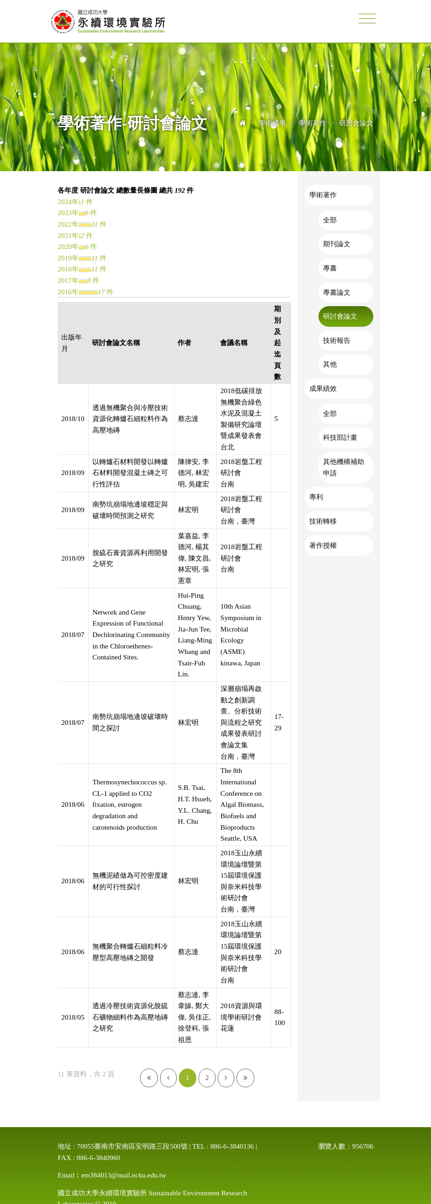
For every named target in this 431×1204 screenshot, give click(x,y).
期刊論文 (336, 244)
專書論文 (336, 292)
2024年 (68, 201)
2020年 (68, 246)
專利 (316, 497)
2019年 (68, 258)
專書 (330, 268)
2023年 (68, 212)
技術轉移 (323, 521)
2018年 (68, 269)
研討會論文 (340, 316)
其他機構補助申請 (343, 467)
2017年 (68, 280)
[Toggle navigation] (367, 19)
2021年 (68, 235)
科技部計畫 (340, 437)
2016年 (68, 292)
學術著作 (323, 195)
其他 (330, 364)
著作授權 (323, 545)
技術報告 (336, 340)
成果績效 (323, 388)
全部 (330, 220)
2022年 (68, 224)
